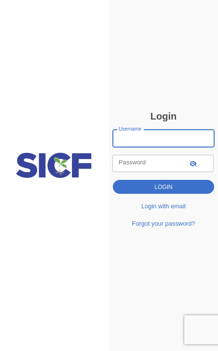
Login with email (163, 206)
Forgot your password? (163, 223)
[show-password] (193, 163)
